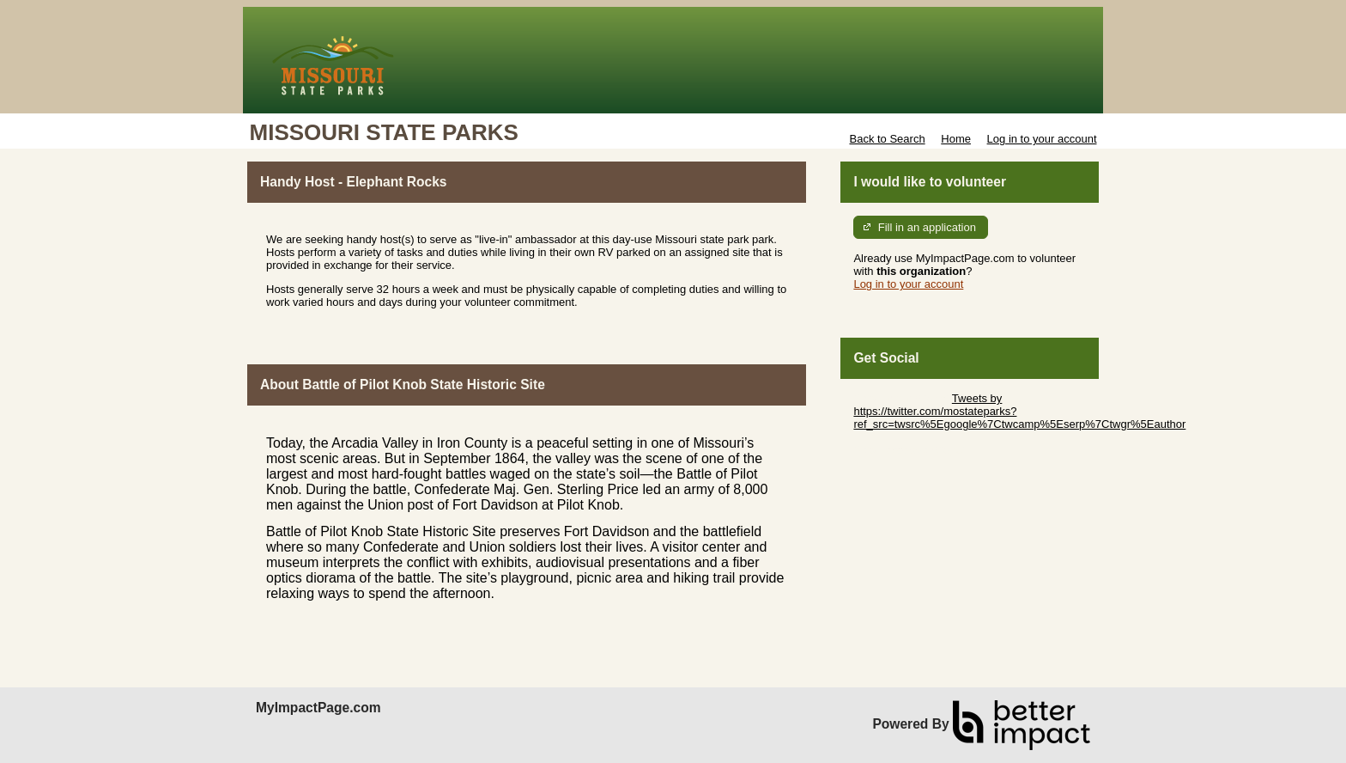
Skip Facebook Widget (909, 449)
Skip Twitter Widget (901, 398)
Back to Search (887, 138)
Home (956, 138)
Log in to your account (1042, 138)
